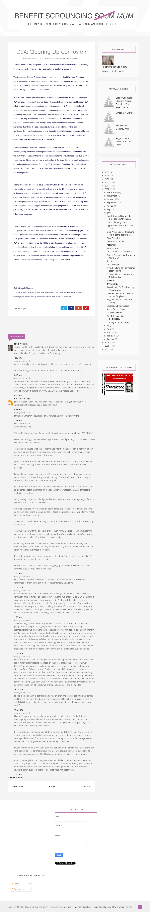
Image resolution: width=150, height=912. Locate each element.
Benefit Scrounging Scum (36, 907)
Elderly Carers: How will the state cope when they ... (119, 217)
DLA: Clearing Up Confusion (119, 251)
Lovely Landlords (114, 312)
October (111, 199)
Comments (18, 889)
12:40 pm (18, 587)
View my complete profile (113, 71)
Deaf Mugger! (113, 264)
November (112, 195)
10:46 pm (18, 689)
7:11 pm (18, 420)
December (112, 192)
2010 (107, 189)
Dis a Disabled (113, 238)
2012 (107, 182)
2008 (107, 345)
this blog (52, 139)
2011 (107, 185)
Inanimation (112, 248)
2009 (107, 342)
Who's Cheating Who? (117, 222)
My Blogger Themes (122, 907)
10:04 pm (18, 709)
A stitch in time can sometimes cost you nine (121, 269)
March (110, 332)
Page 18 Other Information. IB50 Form (124, 141)
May (109, 325)
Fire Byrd (18, 343)
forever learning (21, 398)
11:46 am (18, 653)
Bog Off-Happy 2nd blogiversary (116, 317)
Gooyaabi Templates (72, 907)
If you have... (112, 283)
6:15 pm (18, 375)
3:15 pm (18, 774)
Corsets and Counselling (118, 306)
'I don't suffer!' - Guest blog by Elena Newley (120, 288)
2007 (107, 349)
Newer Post (17, 786)
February (111, 335)
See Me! (110, 261)
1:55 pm (18, 617)
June (109, 212)
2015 (107, 172)
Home (52, 786)
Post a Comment (16, 777)
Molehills (111, 280)
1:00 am (18, 573)
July (109, 209)
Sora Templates (101, 907)
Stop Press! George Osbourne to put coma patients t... (120, 233)
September (112, 202)
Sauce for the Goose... (117, 309)
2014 (107, 175)
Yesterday (111, 244)
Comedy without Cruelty (118, 322)
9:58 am (18, 409)
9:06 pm (18, 395)
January (111, 339)
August (110, 206)
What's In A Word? (124, 112)
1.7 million (17, 201)
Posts (15, 884)
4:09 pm (18, 357)
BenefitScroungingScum (115, 67)
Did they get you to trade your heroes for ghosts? (121, 295)
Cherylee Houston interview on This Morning (121, 275)
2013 (107, 179)
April (109, 329)
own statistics (51, 147)
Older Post (86, 786)
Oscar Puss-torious (115, 241)
